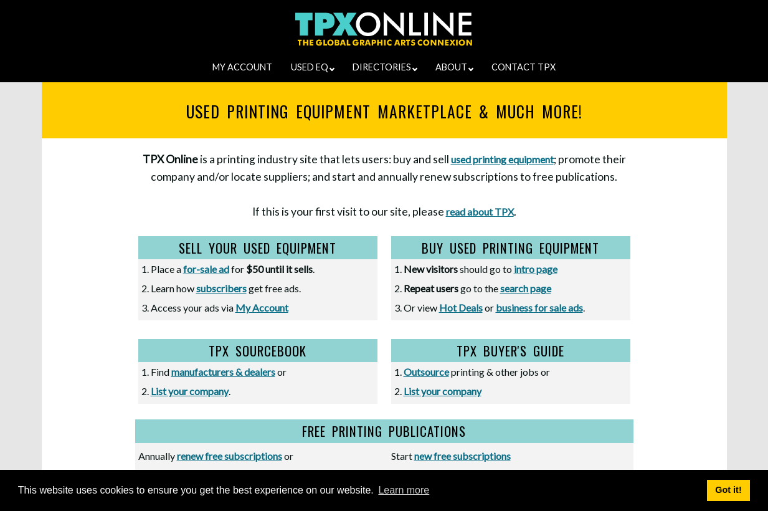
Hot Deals (461, 307)
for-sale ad (206, 269)
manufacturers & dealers (223, 372)
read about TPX (480, 211)
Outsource (426, 372)
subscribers (221, 288)
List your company (190, 391)
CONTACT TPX (523, 67)
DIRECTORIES (385, 67)
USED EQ (312, 67)
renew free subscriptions (229, 456)
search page (525, 288)
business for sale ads (539, 307)
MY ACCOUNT (242, 67)
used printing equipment (502, 159)
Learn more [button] (403, 490)
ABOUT (454, 67)
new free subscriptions (462, 456)
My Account (261, 307)
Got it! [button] (728, 490)
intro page (535, 269)
